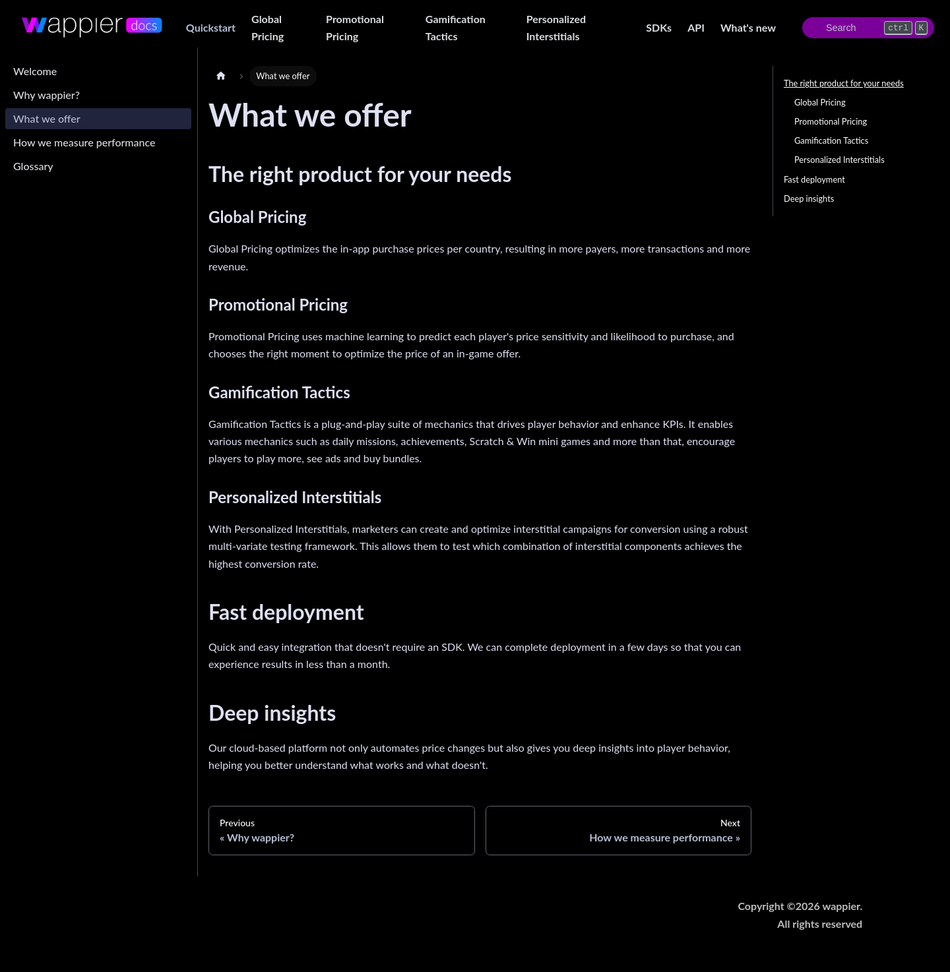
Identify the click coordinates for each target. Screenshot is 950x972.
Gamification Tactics (456, 27)
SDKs (659, 27)
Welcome (35, 71)
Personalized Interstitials (556, 27)
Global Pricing (267, 27)
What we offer (46, 118)
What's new (748, 27)
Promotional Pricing (355, 27)
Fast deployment (814, 179)
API (696, 27)
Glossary (33, 166)
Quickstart (211, 27)
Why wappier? (46, 94)
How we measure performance (84, 142)
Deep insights (809, 198)
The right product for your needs (844, 83)
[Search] (868, 27)
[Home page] (221, 76)
